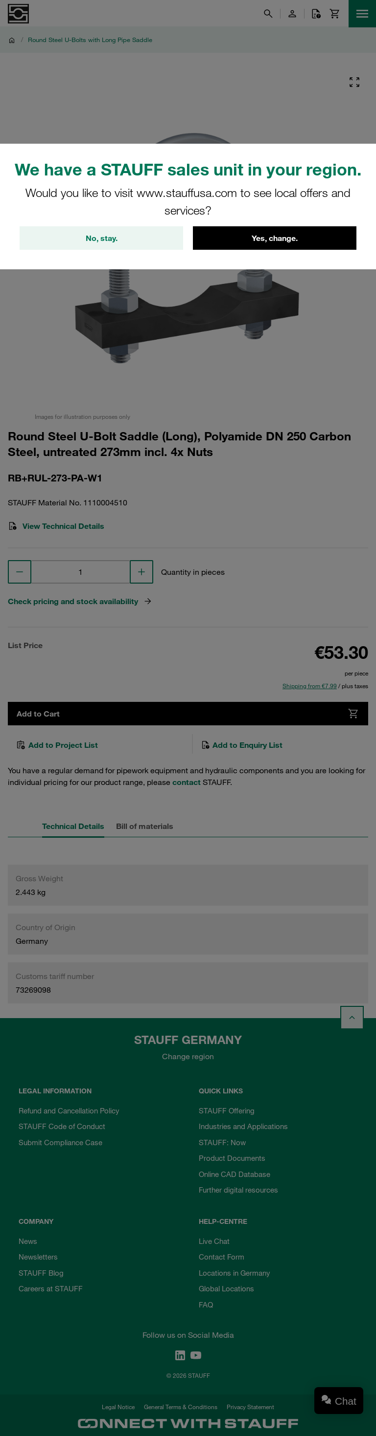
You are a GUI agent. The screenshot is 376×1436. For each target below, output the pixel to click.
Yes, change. (275, 238)
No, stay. (102, 238)
